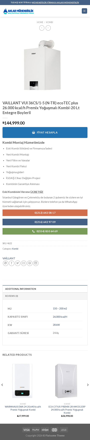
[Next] (87, 391)
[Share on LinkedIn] (36, 263)
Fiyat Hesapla (44, 132)
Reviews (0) (11, 296)
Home (40, 22)
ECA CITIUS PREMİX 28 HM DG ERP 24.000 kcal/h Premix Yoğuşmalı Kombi (67, 409)
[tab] (45, 288)
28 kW (56, 324)
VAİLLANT (9, 258)
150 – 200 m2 (60, 308)
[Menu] (84, 11)
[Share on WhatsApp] (5, 263)
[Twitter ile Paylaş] (17, 263)
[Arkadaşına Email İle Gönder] (23, 263)
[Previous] (2, 391)
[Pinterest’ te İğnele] (30, 263)
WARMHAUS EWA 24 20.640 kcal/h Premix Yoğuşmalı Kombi (23, 408)
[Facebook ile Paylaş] (11, 263)
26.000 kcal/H (60, 316)
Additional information (20, 289)
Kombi (49, 22)
